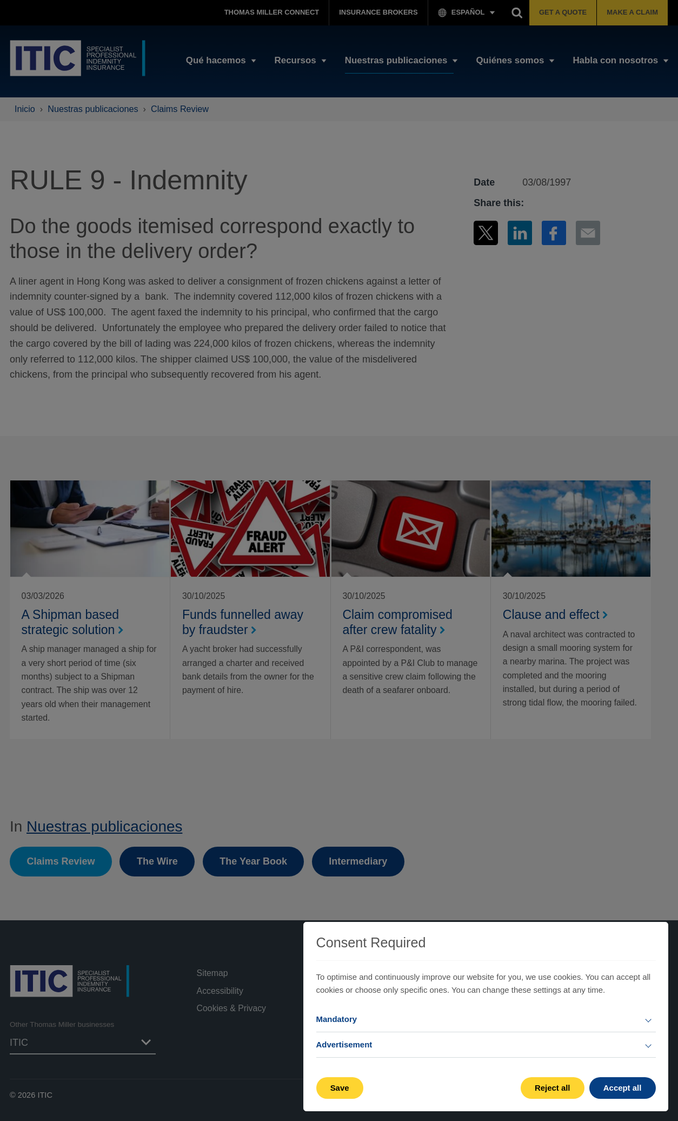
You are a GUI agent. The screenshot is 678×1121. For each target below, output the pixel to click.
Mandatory (336, 1019)
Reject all (552, 1087)
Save (339, 1087)
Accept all (622, 1087)
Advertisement (344, 1044)
